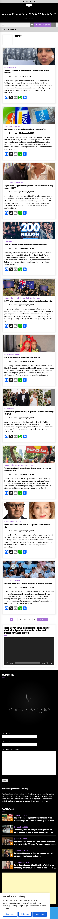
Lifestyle (8, 241)
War (12, 580)
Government (9, 522)
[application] (29, 651)
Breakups (8, 183)
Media (18, 522)
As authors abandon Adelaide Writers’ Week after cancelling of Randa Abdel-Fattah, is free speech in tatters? (34, 866)
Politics (29, 298)
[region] (25, 906)
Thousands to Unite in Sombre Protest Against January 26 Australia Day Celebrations (27, 469)
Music (17, 354)
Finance (16, 126)
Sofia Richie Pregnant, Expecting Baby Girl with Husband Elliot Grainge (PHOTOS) (28, 413)
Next (42, 619)
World (17, 67)
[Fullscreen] (51, 663)
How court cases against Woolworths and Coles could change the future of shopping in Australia (34, 819)
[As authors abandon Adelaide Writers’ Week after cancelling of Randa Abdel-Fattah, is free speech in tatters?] (7, 865)
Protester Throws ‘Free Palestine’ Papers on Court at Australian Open (28, 584)
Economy (8, 126)
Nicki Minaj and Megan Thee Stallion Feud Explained (22, 358)
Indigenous (22, 465)
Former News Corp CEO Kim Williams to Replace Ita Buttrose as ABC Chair (27, 526)
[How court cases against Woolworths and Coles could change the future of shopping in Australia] (7, 817)
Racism (36, 298)
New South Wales (17, 298)
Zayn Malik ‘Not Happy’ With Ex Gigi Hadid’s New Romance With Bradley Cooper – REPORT (28, 187)
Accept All (40, 914)
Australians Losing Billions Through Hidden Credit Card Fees (25, 129)
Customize (10, 914)
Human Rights (10, 465)
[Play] (7, 663)
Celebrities (9, 67)
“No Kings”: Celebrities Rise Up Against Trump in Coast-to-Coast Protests (26, 71)
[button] (32, 25)
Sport (6, 580)
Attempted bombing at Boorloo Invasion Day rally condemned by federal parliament (33, 854)
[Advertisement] (29, 888)
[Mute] (47, 663)
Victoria (32, 465)
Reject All (25, 914)
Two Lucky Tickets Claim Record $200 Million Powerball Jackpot (25, 245)
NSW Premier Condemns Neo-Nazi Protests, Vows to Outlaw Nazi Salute (28, 301)
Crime (7, 298)
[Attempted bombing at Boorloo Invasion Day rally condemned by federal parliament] (7, 853)
